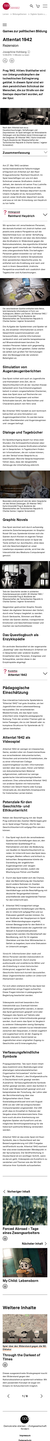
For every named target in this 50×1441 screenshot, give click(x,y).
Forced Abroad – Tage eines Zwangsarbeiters (21, 1231)
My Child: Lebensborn (20, 1281)
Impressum (25, 1435)
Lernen (6, 14)
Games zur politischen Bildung (25, 31)
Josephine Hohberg (16, 52)
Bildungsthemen (20, 14)
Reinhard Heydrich (21, 214)
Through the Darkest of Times (21, 1357)
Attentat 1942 (17, 673)
